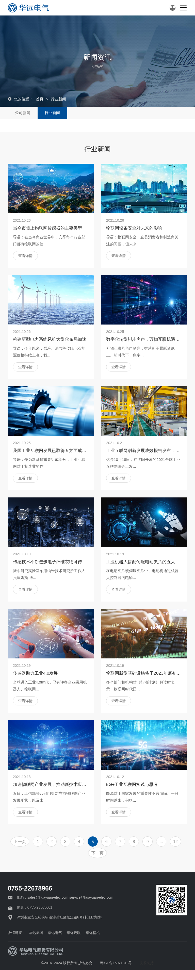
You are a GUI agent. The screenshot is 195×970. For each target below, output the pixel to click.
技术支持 (146, 963)
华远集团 (38, 933)
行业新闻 (58, 99)
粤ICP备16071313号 (116, 963)
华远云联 (76, 933)
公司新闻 (23, 113)
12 (175, 841)
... (161, 841)
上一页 (20, 841)
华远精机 (96, 933)
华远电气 (57, 933)
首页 (39, 99)
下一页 (97, 853)
